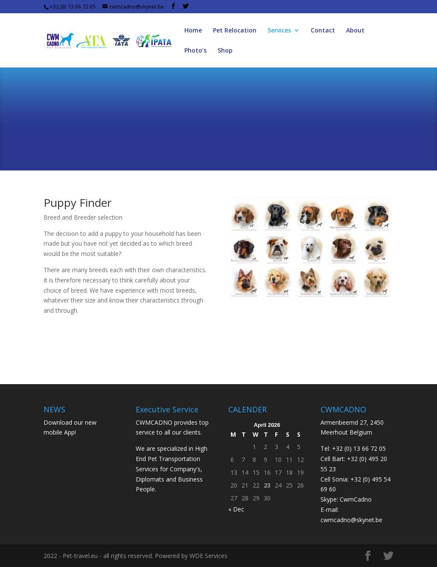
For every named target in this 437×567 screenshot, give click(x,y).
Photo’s (195, 50)
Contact (323, 30)
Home (193, 30)
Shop (225, 50)
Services (279, 30)
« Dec (236, 509)
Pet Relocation (234, 30)
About (355, 30)
